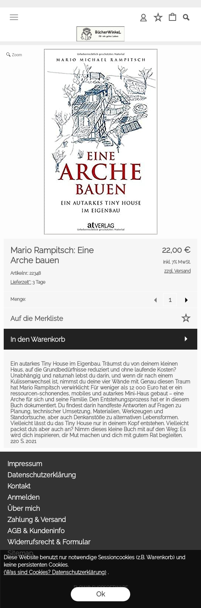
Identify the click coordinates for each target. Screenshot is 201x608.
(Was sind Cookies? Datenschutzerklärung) (55, 572)
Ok (100, 594)
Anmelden (23, 497)
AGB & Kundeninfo (36, 531)
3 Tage (27, 282)
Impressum (24, 464)
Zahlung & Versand (36, 519)
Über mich (23, 508)
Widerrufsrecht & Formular (48, 542)
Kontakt (18, 486)
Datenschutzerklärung (41, 475)
